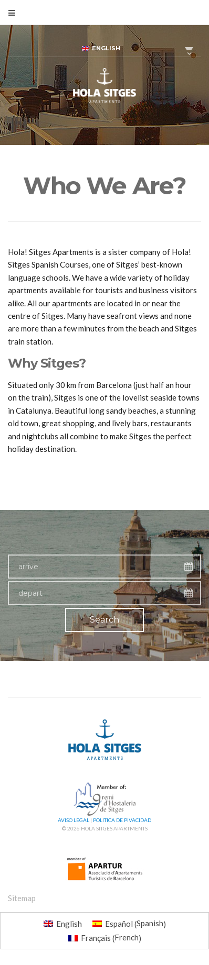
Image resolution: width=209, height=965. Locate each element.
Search (104, 620)
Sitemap (22, 898)
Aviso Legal (73, 820)
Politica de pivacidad (122, 820)
